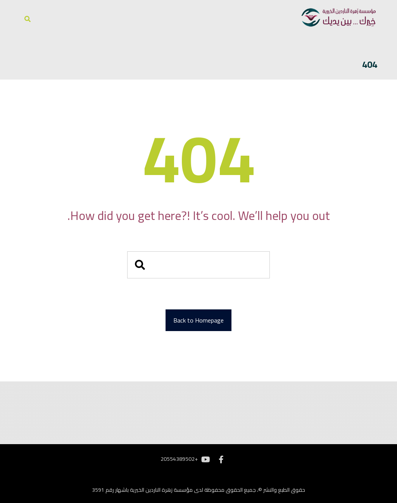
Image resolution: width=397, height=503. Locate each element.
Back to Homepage (198, 320)
